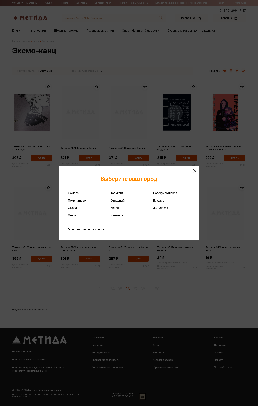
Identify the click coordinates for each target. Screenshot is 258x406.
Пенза (72, 215)
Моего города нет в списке (86, 229)
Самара (73, 193)
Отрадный (118, 200)
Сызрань (74, 208)
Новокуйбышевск (165, 193)
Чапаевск (117, 215)
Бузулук (158, 200)
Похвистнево (77, 200)
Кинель (115, 208)
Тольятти (117, 193)
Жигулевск (160, 208)
